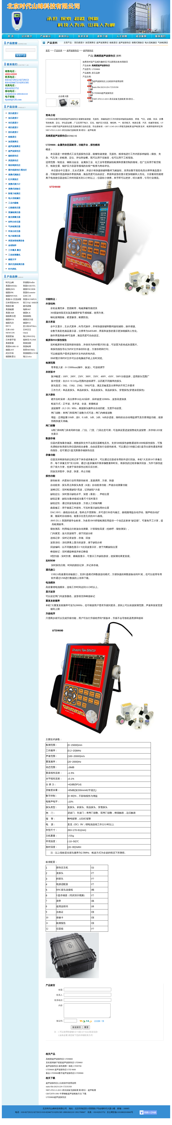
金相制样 (12, 245)
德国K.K (26, 313)
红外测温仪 (13, 179)
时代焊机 (12, 269)
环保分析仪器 (14, 231)
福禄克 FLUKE (29, 340)
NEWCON (10, 333)
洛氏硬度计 (13, 118)
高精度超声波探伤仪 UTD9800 (59, 1059)
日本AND (10, 329)
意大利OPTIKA (29, 326)
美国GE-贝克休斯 (13, 299)
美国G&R (10, 313)
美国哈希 (27, 346)
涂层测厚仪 (13, 141)
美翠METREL (29, 350)
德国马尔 (10, 323)
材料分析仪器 (14, 222)
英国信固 (27, 343)
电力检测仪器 (14, 236)
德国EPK (10, 292)
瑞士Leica (27, 356)
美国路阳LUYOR (30, 353)
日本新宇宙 (11, 340)
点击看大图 (63, 96)
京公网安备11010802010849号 (120, 1112)
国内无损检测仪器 (16, 264)
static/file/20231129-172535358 (102, 87)
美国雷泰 (10, 343)
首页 (48, 50)
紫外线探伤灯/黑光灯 (17, 170)
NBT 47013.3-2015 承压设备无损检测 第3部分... (111, 99)
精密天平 (12, 259)
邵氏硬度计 (13, 132)
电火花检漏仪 (14, 198)
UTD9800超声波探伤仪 (100, 93)
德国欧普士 (11, 356)
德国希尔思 (11, 316)
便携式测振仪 (14, 174)
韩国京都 (10, 306)
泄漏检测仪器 (14, 212)
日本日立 (27, 329)
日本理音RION (12, 302)
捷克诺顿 (27, 306)
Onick (25, 333)
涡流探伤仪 (13, 160)
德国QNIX (10, 289)
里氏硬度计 (13, 113)
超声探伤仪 (88, 50)
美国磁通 (10, 309)
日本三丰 (27, 296)
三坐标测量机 (14, 255)
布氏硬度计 (13, 123)
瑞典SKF (27, 309)
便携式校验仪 (14, 189)
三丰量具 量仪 (14, 250)
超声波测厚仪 (14, 146)
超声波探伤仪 (73, 50)
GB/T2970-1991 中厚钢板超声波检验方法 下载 (66, 1093)
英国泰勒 (27, 316)
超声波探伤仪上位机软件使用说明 (105, 81)
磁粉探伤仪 (13, 156)
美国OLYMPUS (29, 299)
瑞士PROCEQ (29, 336)
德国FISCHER (29, 289)
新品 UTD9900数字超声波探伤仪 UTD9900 (64, 1073)
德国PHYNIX (11, 296)
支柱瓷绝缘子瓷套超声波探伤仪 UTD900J (64, 1062)
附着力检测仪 (14, 193)
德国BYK (10, 319)
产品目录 (58, 50)
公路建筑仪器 (14, 207)
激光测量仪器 (14, 217)
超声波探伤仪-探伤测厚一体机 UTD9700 (63, 1066)
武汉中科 (10, 353)
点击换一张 (99, 1021)
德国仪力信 (28, 319)
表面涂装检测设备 (16, 240)
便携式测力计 (14, 184)
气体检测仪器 (14, 226)
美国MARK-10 (12, 346)
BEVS (8, 326)
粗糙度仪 (12, 137)
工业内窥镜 (13, 203)
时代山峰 (10, 282)
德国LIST (10, 350)
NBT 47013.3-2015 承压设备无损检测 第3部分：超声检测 (71, 1090)
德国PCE (27, 323)
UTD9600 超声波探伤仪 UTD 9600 (61, 1069)
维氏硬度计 (13, 127)
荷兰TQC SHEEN (30, 302)
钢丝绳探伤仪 (14, 165)
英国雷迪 (10, 336)
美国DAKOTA (29, 286)
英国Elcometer (29, 292)
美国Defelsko (11, 286)
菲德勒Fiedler (29, 282)
